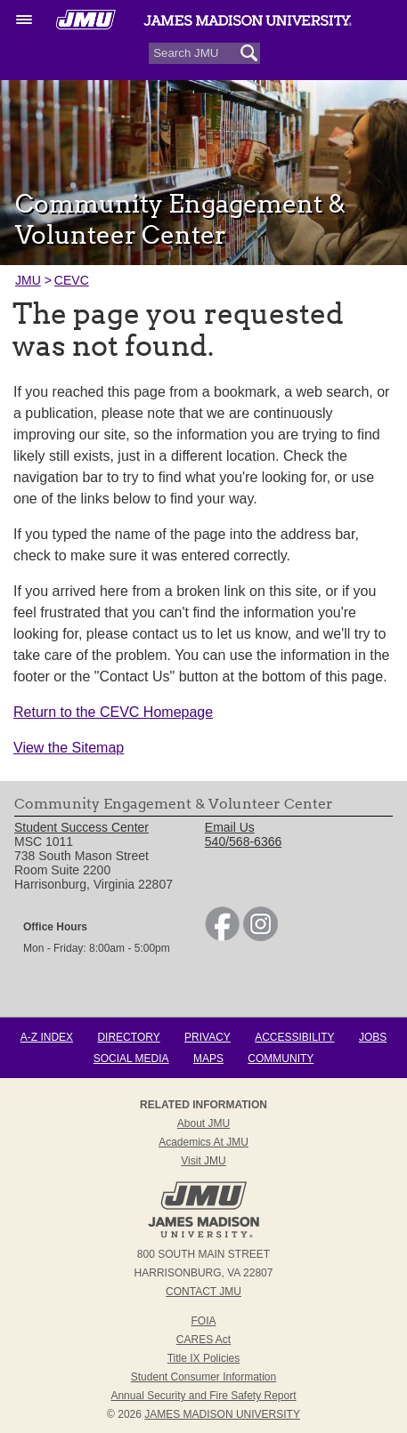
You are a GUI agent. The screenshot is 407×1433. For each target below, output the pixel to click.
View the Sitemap (68, 747)
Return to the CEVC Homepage (113, 712)
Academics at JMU (203, 1142)
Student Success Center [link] (81, 827)
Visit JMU (203, 1161)
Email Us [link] (230, 827)
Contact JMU (203, 1291)
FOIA (203, 1321)
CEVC (71, 280)
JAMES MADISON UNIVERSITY (222, 1414)
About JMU (203, 1123)
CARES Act (203, 1339)
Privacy (207, 1037)
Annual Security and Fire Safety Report (203, 1395)
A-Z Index (46, 1037)
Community (280, 1058)
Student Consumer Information (203, 1377)
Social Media (131, 1058)
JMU (28, 280)
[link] (222, 937)
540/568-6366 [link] (243, 841)
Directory (128, 1037)
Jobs (373, 1037)
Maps (208, 1058)
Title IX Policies (203, 1358)
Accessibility (294, 1037)
